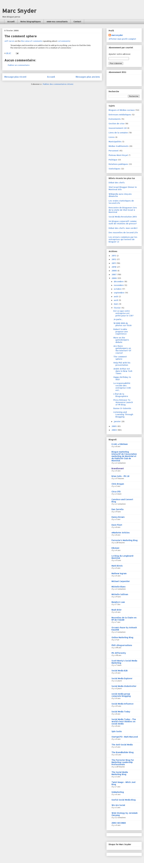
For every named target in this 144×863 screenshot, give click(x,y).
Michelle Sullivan (119, 594)
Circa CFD (116, 491)
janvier (117, 421)
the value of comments (31, 41)
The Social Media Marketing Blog (119, 773)
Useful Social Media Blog (123, 800)
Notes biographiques (30, 21)
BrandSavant (117, 468)
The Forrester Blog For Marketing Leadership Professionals (122, 762)
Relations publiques (118, 164)
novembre (119, 285)
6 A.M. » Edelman (119, 444)
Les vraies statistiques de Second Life (121, 202)
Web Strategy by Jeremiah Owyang (124, 814)
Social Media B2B (119, 670)
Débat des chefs (117, 182)
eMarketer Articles (120, 532)
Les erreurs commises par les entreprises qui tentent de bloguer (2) (123, 239)
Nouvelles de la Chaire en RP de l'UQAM (123, 618)
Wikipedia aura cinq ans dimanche (120, 195)
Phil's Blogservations (121, 645)
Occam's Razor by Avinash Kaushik (124, 628)
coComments (64, 41)
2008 (114, 270)
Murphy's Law (118, 602)
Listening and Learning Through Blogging (123, 414)
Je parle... (118, 319)
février (117, 308)
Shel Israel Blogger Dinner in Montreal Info (123, 188)
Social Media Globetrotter (123, 686)
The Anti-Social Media (122, 744)
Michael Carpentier (120, 581)
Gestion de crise (117, 123)
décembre (119, 281)
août (116, 296)
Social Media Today (120, 711)
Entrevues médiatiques (120, 114)
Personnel (113, 150)
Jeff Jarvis (9, 41)
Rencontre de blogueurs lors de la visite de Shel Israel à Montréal (123, 209)
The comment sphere (120, 357)
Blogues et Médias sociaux (122, 110)
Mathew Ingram (118, 573)
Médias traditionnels (119, 146)
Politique (113, 160)
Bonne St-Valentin (122, 408)
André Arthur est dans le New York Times (122, 371)
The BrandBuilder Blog (122, 752)
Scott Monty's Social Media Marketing (124, 661)
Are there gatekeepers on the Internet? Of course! (122, 349)
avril (116, 300)
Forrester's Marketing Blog (124, 540)
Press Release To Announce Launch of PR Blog (123, 402)
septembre (119, 292)
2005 (114, 426)
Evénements (115, 119)
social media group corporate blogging (121, 695)
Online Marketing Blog (122, 637)
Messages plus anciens (88, 76)
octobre (118, 289)
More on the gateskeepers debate (121, 339)
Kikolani (115, 548)
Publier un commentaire (18, 65)
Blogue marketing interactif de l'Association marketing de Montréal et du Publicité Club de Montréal (124, 456)
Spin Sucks (116, 731)
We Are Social (118, 805)
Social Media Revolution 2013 (123, 216)
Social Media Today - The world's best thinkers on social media (123, 721)
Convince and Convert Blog (122, 500)
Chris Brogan (117, 484)
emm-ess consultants (57, 21)
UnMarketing (117, 792)
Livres (112, 137)
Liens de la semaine (118, 132)
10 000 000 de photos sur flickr (122, 324)
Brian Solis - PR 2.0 (120, 476)
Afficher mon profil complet (122, 39)
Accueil (11, 21)
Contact (77, 21)
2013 (114, 255)
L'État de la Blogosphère (120, 395)
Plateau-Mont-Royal (118, 155)
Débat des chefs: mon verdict (123, 228)
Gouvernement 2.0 (118, 128)
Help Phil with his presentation (121, 363)
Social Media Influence (122, 704)
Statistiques (114, 168)
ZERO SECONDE (118, 823)
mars (116, 304)
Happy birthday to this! (122, 378)
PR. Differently (118, 653)
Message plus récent (15, 76)
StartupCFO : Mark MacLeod (124, 737)
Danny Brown (118, 517)
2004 (114, 430)
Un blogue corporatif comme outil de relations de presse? (123, 222)
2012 (114, 259)
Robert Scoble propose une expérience (120, 331)
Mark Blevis (117, 566)
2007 (114, 274)
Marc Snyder (19, 10)
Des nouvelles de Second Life (123, 232)
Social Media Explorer (121, 678)
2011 (114, 263)
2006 (114, 278)
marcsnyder (117, 35)
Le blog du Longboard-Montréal (122, 557)
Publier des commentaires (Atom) (58, 84)
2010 (114, 267)
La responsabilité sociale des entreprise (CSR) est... (122, 386)
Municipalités (115, 141)
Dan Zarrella (117, 509)
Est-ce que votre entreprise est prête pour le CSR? (123, 313)
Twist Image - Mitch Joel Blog (123, 783)
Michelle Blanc (118, 586)
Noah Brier (116, 610)
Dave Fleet (116, 525)
